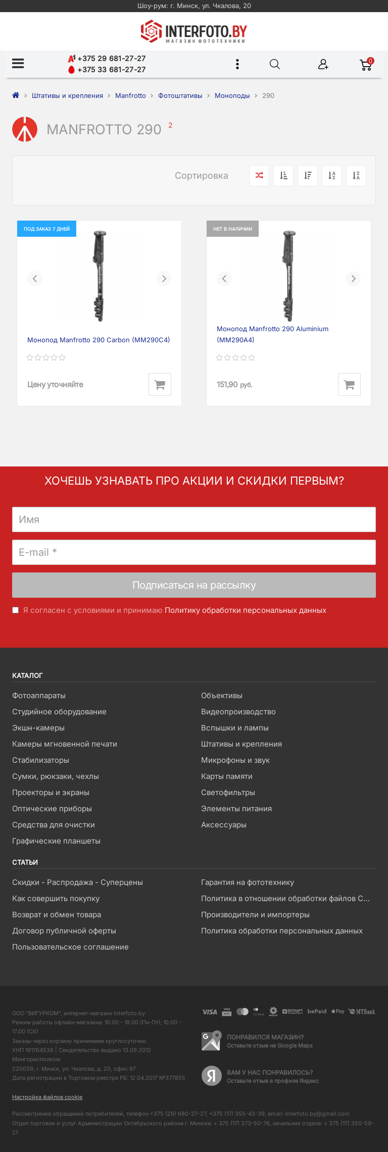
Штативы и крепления (241, 744)
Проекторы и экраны (50, 792)
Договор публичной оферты (64, 930)
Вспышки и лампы (235, 727)
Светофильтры (228, 792)
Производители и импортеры (255, 914)
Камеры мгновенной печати (64, 744)
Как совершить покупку (56, 898)
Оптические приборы (52, 808)
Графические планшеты (56, 841)
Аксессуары (224, 824)
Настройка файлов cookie (47, 1097)
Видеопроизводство (238, 711)
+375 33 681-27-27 (107, 69)
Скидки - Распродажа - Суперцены (77, 882)
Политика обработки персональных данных (282, 930)
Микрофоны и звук (235, 760)
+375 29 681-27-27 (107, 58)
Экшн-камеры (38, 727)
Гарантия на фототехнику (247, 882)
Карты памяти (227, 776)
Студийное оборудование (59, 711)
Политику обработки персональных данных (245, 610)
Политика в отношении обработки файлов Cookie (288, 898)
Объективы (222, 695)
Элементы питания (236, 808)
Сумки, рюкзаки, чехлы (55, 776)
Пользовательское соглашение (70, 947)
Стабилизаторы (40, 760)
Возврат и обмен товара (56, 914)
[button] (34, 278)
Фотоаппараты (39, 695)
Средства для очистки (53, 824)
